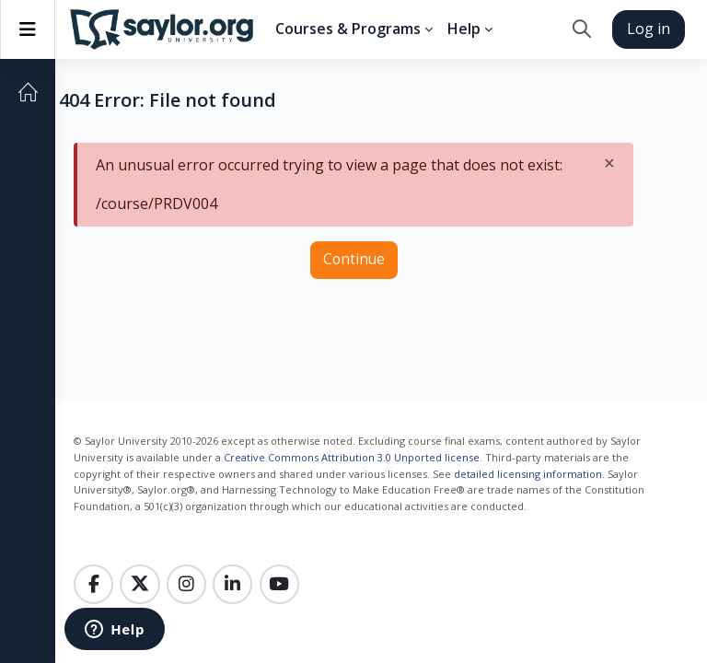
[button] (581, 29)
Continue (354, 260)
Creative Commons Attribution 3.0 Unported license (352, 457)
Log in (648, 28)
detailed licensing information (528, 474)
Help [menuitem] (464, 28)
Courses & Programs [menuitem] (348, 28)
